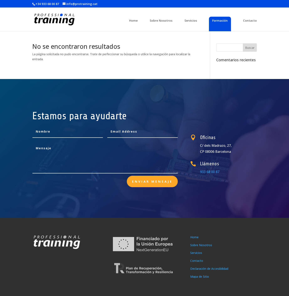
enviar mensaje (152, 181)
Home (133, 21)
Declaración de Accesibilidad (209, 269)
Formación (220, 21)
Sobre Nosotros (161, 21)
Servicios (190, 21)
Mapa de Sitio (199, 276)
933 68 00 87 (213, 171)
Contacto (250, 21)
